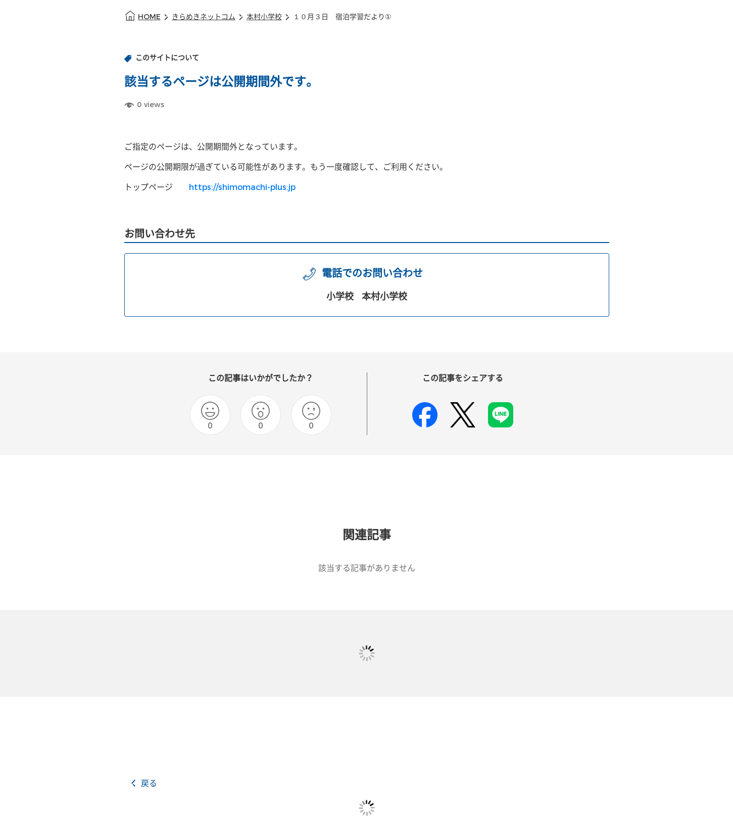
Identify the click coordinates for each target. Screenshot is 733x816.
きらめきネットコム (203, 17)
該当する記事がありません (366, 568)
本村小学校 (264, 17)
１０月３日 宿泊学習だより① (342, 17)
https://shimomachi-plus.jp (242, 187)
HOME (149, 17)
